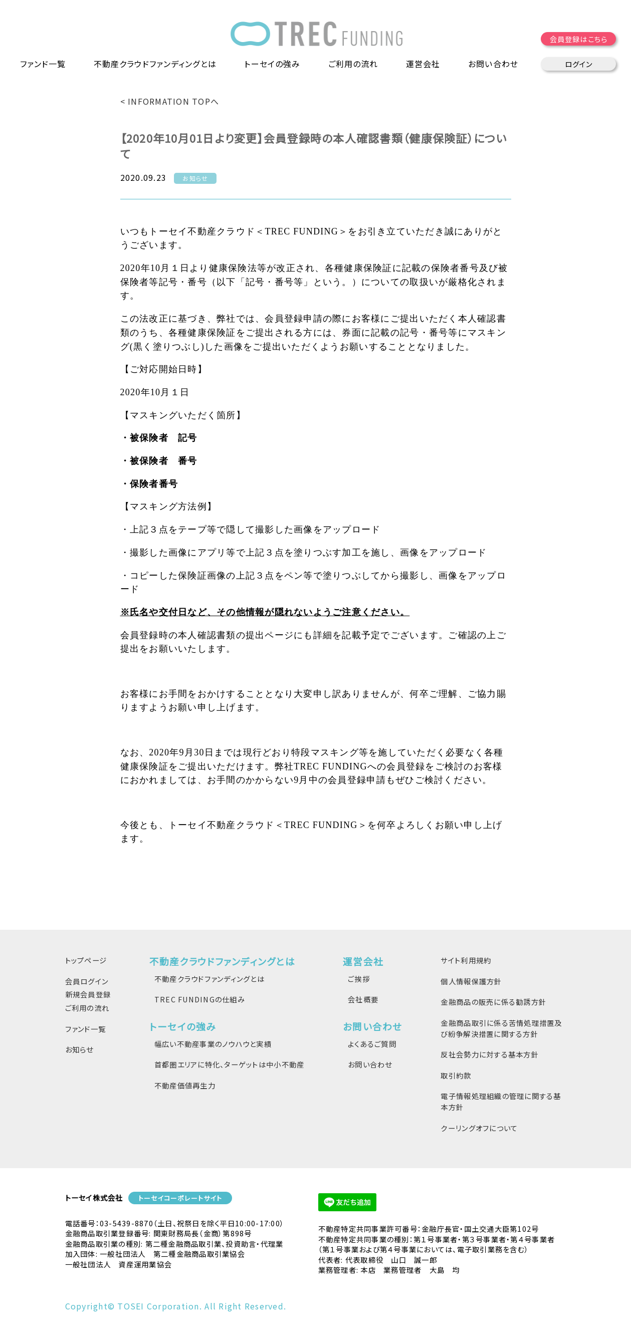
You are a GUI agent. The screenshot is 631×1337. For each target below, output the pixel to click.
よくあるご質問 (372, 1043)
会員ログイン (87, 981)
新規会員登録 (88, 994)
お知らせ (79, 1049)
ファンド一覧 (43, 65)
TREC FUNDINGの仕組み (199, 999)
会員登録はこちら (578, 40)
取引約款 (456, 1075)
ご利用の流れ (354, 65)
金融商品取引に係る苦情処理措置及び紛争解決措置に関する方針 (501, 1028)
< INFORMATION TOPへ (170, 101)
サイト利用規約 (466, 960)
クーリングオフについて (479, 1128)
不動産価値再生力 (185, 1085)
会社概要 (363, 999)
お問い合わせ (370, 1064)
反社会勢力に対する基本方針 (489, 1054)
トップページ (86, 960)
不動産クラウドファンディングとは (209, 978)
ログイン (578, 65)
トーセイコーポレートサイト (180, 1198)
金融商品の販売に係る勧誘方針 (493, 1001)
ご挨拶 (359, 978)
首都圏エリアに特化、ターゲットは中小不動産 (229, 1064)
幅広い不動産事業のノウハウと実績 (213, 1043)
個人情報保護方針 (471, 981)
